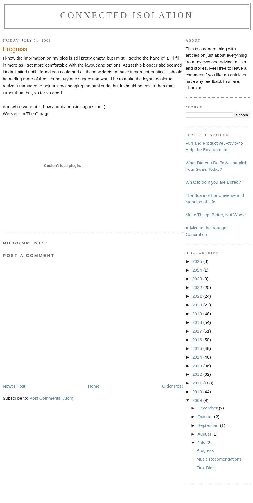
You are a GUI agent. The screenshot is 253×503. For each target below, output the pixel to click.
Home (94, 386)
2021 (197, 296)
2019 (197, 313)
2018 (197, 322)
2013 (197, 365)
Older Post (172, 386)
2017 (197, 331)
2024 (197, 270)
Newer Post (14, 386)
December (208, 408)
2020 (197, 304)
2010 (197, 391)
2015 (197, 348)
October (205, 416)
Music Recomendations (219, 459)
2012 (197, 374)
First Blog (205, 467)
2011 (197, 383)
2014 (197, 357)
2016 (197, 339)
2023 (197, 278)
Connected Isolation (126, 15)
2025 (197, 261)
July (201, 442)
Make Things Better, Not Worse (216, 214)
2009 (197, 400)
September (208, 425)
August (204, 434)
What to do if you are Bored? (213, 182)
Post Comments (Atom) (52, 398)
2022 (197, 287)
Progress (205, 450)
